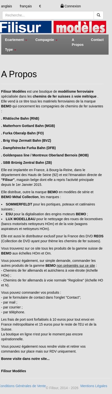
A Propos (78, 42)
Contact (97, 40)
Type (10, 49)
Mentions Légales (93, 386)
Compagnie (46, 40)
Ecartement (16, 40)
